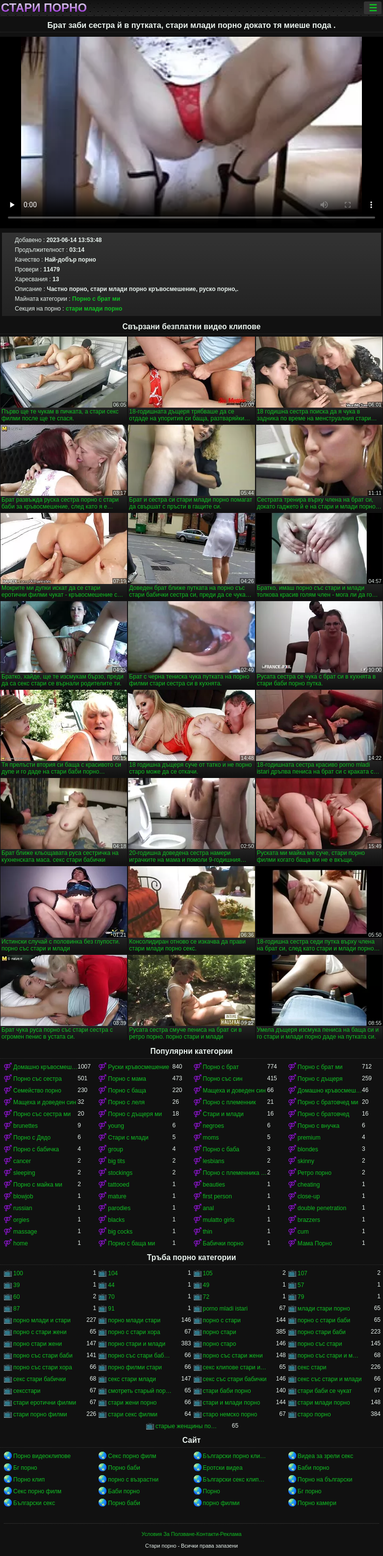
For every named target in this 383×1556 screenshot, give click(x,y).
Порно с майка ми (37, 1184)
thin (207, 1231)
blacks (116, 1219)
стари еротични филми (44, 1402)
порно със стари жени (233, 1355)
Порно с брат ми (96, 298)
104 (113, 1273)
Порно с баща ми (131, 1243)
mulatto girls (219, 1219)
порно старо (219, 1343)
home (20, 1243)
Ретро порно (315, 1172)
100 (18, 1273)
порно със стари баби (43, 1355)
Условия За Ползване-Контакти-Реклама (192, 1534)
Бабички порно (223, 1243)
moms (211, 1137)
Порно (211, 1491)
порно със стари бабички (140, 1355)
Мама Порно (315, 1243)
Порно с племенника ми (235, 1172)
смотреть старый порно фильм (140, 1390)
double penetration (322, 1208)
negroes (213, 1125)
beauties (214, 1184)
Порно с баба (221, 1149)
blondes (308, 1149)
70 (111, 1296)
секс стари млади (132, 1379)
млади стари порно (324, 1308)
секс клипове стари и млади (235, 1367)
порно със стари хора (42, 1367)
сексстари (26, 1390)
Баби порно (314, 1467)
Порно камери (317, 1503)
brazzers (309, 1219)
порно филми (221, 1503)
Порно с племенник (229, 1102)
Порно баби (124, 1467)
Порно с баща (127, 1090)
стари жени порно (132, 1402)
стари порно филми (40, 1414)
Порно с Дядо (32, 1137)
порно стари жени (37, 1343)
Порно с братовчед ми (328, 1102)
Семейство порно (37, 1090)
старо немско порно (230, 1414)
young (116, 1125)
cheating (309, 1184)
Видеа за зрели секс (325, 1456)
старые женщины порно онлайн (187, 1426)
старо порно (314, 1414)
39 (16, 1285)
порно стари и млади (136, 1343)
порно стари (219, 1332)
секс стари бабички (39, 1379)
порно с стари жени (40, 1332)
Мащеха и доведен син (234, 1090)
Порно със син (223, 1078)
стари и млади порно (231, 1402)
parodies (119, 1208)
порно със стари (320, 1343)
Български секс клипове (235, 1479)
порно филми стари (135, 1367)
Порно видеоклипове (42, 1456)
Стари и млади (223, 1114)
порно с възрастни (133, 1479)
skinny (306, 1161)
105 (208, 1273)
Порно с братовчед (323, 1114)
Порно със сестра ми (42, 1114)
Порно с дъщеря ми (135, 1114)
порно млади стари (134, 1320)
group (115, 1149)
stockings (120, 1172)
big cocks (120, 1231)
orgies (21, 1219)
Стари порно (44, 7)
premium (309, 1137)
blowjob (23, 1196)
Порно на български (325, 1479)
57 (301, 1285)
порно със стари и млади (330, 1355)
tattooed (118, 1184)
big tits (116, 1161)
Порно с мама (127, 1078)
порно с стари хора (134, 1332)
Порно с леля (126, 1102)
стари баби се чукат (325, 1390)
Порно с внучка (318, 1125)
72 (206, 1296)
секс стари (312, 1367)
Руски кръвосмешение (138, 1067)
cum (303, 1231)
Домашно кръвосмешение (45, 1067)
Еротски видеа (223, 1467)
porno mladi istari (225, 1308)
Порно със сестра (37, 1078)
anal (208, 1208)
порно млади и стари (42, 1320)
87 (16, 1308)
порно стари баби (322, 1332)
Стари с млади (128, 1137)
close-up (309, 1196)
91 (111, 1308)
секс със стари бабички (235, 1379)
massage (25, 1231)
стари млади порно (94, 308)
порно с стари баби (324, 1320)
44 (111, 1285)
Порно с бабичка (36, 1149)
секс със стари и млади (330, 1379)
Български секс (34, 1503)
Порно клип (29, 1479)
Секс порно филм (132, 1456)
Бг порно (25, 1467)
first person (217, 1196)
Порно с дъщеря (320, 1078)
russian (22, 1208)
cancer (22, 1161)
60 (16, 1296)
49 (206, 1285)
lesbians (214, 1161)
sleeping (24, 1172)
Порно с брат (221, 1067)
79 (301, 1296)
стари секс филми (132, 1414)
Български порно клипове (235, 1456)
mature (117, 1196)
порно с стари (222, 1320)
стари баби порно (227, 1390)
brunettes (25, 1125)
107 (302, 1273)
